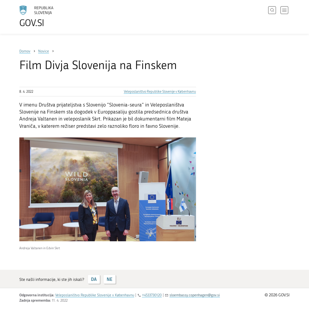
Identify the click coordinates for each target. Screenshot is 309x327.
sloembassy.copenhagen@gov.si (194, 295)
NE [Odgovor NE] (109, 279)
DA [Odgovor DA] (94, 279)
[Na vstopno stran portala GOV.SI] (49, 16)
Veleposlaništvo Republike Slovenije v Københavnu (160, 92)
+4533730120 (152, 295)
